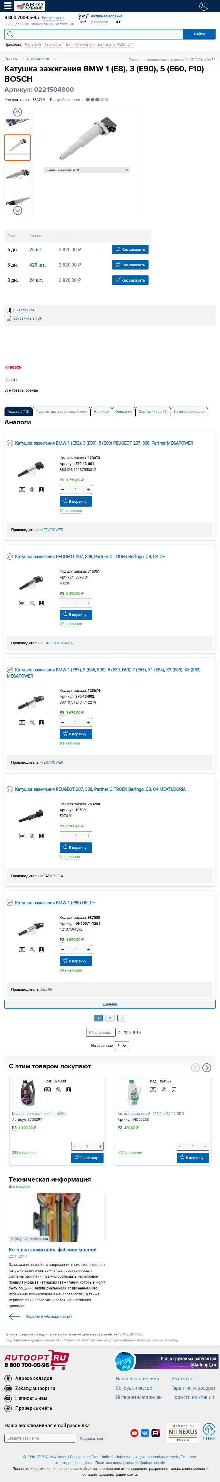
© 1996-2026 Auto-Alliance (45, 1456)
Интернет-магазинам (139, 1397)
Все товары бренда (21, 390)
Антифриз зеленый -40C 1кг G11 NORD (151, 1113)
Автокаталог (185, 1378)
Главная (10, 59)
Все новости (19, 1186)
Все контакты (53, 18)
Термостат (53, 44)
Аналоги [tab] (18, 411)
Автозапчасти (37, 59)
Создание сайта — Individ (91, 1456)
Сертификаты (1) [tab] (153, 411)
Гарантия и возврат (193, 1388)
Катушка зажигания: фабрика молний (53, 1250)
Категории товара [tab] (189, 411)
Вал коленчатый (80, 44)
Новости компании (192, 1397)
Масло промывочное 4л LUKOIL (39, 1113)
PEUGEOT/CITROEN (57, 642)
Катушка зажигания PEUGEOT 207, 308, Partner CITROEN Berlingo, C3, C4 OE (86, 556)
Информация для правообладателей (146, 1456)
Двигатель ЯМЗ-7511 (116, 44)
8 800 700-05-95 (26, 1365)
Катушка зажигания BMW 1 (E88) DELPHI (51, 903)
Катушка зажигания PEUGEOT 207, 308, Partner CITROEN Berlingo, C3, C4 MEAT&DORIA (96, 789)
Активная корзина (107, 16)
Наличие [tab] (101, 411)
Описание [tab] (123, 411)
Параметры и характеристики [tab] (61, 411)
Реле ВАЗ (33, 44)
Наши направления (137, 1378)
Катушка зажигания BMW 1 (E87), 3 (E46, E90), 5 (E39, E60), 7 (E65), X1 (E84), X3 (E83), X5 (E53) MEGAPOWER (104, 673)
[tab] (18, 411)
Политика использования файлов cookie (130, 1462)
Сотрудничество (134, 1388)
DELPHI (46, 989)
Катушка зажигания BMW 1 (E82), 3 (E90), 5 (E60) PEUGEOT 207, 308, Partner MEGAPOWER (100, 443)
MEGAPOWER (51, 529)
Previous (18, 112)
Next (18, 210)
